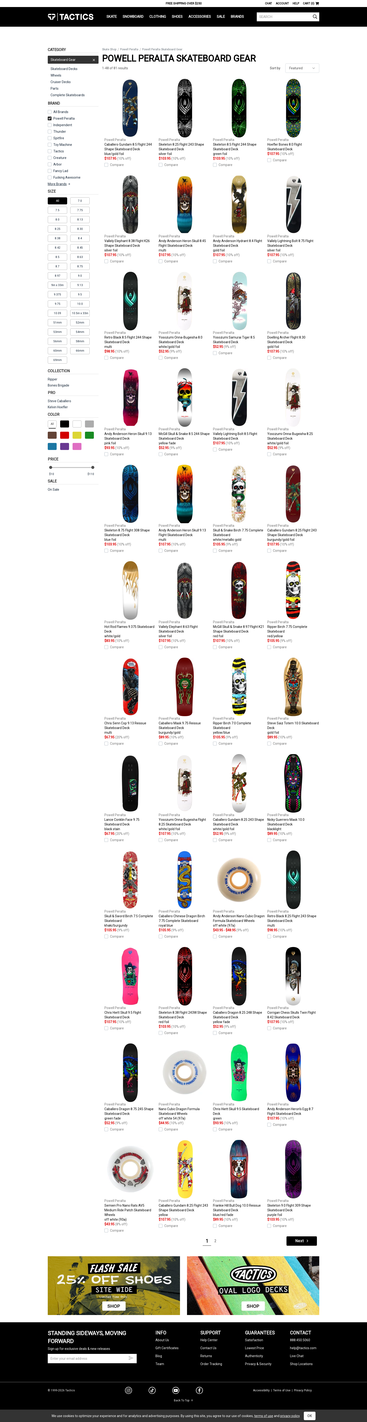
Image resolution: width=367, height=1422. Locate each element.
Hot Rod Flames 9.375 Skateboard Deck (130, 599)
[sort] (302, 68)
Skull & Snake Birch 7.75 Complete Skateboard (239, 503)
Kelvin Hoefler (58, 407)
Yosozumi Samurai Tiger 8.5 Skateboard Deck (239, 308)
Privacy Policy (303, 1390)
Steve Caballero (59, 401)
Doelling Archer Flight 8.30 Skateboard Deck (293, 310)
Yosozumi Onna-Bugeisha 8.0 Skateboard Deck (185, 310)
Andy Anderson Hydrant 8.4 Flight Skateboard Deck (239, 214)
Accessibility (261, 1390)
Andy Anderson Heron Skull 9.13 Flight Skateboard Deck (185, 503)
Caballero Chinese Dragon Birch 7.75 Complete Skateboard (185, 889)
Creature (59, 158)
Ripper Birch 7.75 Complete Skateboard (293, 599)
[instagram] (128, 1391)
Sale (221, 17)
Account (282, 3)
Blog (158, 1356)
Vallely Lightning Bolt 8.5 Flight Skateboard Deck (239, 404)
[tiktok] (152, 1391)
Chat (268, 3)
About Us (162, 1340)
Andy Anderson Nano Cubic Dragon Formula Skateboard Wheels (239, 889)
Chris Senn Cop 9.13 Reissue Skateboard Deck (130, 696)
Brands (237, 17)
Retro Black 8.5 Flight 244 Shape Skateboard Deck (130, 310)
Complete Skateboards (68, 95)
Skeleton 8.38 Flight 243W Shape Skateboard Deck (185, 985)
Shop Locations (301, 1364)
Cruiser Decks (61, 82)
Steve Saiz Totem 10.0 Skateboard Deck (293, 696)
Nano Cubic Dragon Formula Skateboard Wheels (185, 1082)
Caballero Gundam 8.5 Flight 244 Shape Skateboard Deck (130, 117)
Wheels (56, 75)
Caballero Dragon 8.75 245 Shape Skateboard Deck (130, 1082)
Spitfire (58, 138)
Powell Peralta (61, 118)
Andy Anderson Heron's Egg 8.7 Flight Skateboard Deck (293, 1079)
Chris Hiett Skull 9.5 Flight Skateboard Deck (130, 983)
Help (296, 3)
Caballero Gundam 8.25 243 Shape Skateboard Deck (239, 792)
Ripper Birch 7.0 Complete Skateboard (239, 696)
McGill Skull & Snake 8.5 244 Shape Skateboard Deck (185, 407)
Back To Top (183, 1400)
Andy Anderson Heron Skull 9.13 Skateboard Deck (130, 407)
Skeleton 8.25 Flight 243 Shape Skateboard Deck (185, 117)
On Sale (53, 489)
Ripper (52, 379)
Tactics (70, 17)
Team (159, 1364)
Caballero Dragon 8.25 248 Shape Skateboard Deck (239, 985)
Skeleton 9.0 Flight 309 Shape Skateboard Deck (293, 1178)
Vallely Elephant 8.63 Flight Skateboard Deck (185, 599)
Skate (111, 17)
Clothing (157, 17)
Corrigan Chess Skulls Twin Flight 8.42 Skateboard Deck (293, 983)
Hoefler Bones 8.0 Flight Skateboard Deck (293, 115)
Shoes (177, 17)
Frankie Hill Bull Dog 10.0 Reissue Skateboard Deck (239, 1178)
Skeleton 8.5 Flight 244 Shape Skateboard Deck (239, 117)
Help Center (209, 1340)
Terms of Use (281, 1390)
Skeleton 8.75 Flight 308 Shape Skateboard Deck (130, 503)
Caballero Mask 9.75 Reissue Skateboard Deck (185, 696)
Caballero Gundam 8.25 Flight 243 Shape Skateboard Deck (293, 503)
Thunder (59, 131)
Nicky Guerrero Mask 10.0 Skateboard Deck (293, 792)
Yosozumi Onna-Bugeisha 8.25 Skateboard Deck (293, 407)
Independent (62, 125)
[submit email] (131, 1357)
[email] (92, 1358)
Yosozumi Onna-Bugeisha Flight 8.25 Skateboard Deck (185, 792)
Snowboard (133, 17)
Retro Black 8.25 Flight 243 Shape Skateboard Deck (293, 889)
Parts (55, 88)
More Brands (59, 184)
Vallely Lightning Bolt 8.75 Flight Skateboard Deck (293, 214)
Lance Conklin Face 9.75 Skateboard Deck (130, 792)
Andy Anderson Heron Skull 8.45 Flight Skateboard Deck (185, 214)
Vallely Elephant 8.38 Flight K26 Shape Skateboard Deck (130, 214)
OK (309, 1416)
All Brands (60, 112)
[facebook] (199, 1391)
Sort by (275, 68)
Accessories (199, 17)
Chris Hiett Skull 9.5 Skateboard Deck (239, 1082)
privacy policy (290, 1416)
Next (302, 1241)
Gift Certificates (167, 1348)
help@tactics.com (303, 1348)
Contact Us (208, 1348)
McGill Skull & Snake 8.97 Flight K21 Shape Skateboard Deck (239, 599)
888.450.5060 (300, 1340)
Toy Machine (62, 145)
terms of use (263, 1416)
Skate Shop (109, 49)
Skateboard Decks (64, 69)
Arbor (57, 164)
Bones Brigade (58, 385)
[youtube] (175, 1391)
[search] (288, 16)
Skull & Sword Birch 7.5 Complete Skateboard (130, 889)
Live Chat (297, 1356)
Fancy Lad (60, 171)
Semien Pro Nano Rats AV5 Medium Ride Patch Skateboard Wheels (130, 1181)
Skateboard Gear (73, 60)
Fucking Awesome (67, 177)
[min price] (54, 474)
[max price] (93, 474)
